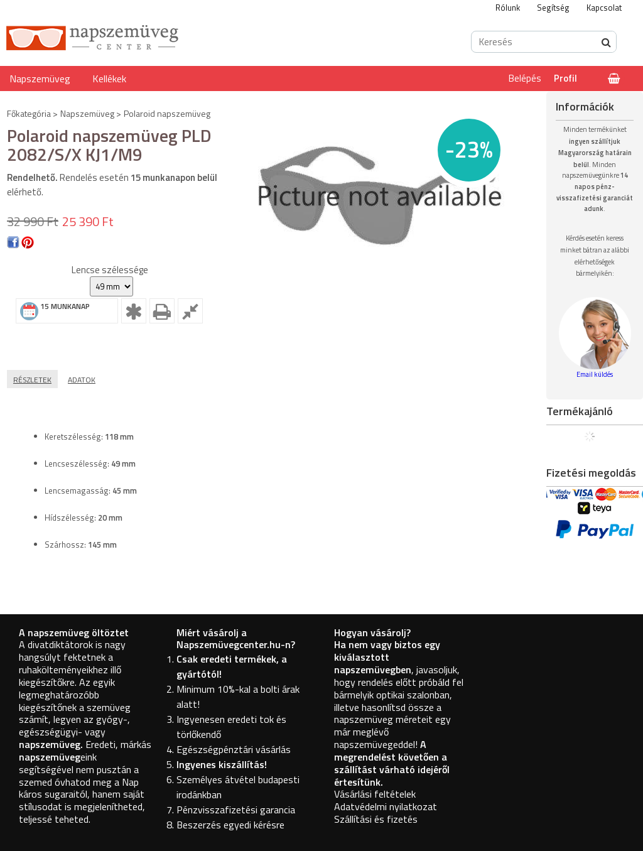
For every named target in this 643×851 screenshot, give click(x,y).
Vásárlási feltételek (375, 793)
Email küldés (594, 374)
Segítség (553, 7)
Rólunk (507, 7)
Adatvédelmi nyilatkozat (385, 806)
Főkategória (29, 113)
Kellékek (109, 78)
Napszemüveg (39, 78)
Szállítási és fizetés (376, 819)
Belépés (525, 78)
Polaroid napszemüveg (167, 113)
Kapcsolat (604, 7)
